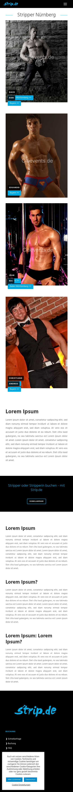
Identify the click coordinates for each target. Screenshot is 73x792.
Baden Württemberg (19, 286)
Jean (12, 275)
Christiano (16, 378)
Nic (11, 281)
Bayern (13, 103)
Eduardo (14, 187)
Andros (13, 383)
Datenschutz (30, 779)
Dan (11, 98)
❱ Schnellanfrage (13, 739)
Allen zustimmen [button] (14, 779)
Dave (12, 92)
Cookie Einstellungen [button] (21, 785)
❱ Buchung (11, 743)
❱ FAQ (9, 748)
